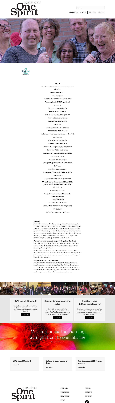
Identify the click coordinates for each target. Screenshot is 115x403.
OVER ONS (72, 12)
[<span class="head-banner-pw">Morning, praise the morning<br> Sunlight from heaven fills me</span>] (57, 329)
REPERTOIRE (65, 385)
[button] (77, 12)
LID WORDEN (65, 389)
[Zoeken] (90, 7)
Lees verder (26, 305)
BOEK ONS (92, 12)
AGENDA (83, 12)
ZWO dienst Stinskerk (25, 294)
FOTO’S (63, 393)
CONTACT (102, 12)
